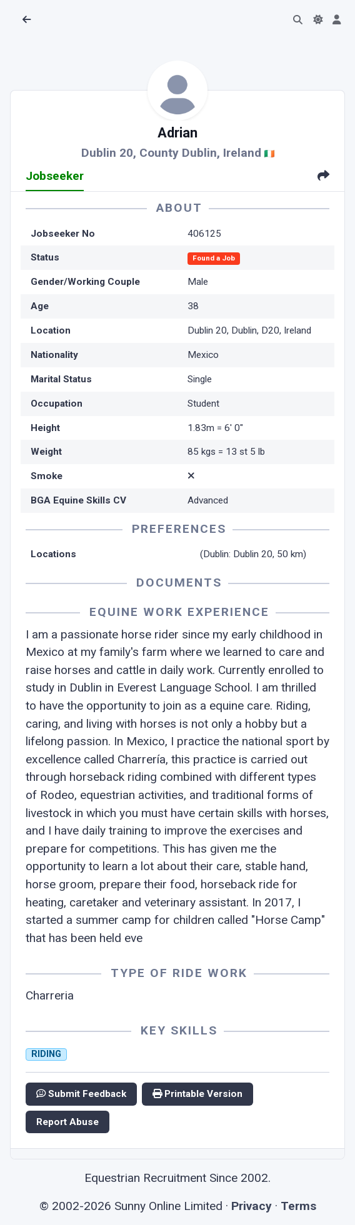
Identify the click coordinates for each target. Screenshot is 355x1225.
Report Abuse (67, 1122)
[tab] (323, 177)
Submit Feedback (81, 1093)
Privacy (251, 1206)
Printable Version (197, 1093)
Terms (298, 1206)
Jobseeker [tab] (55, 176)
